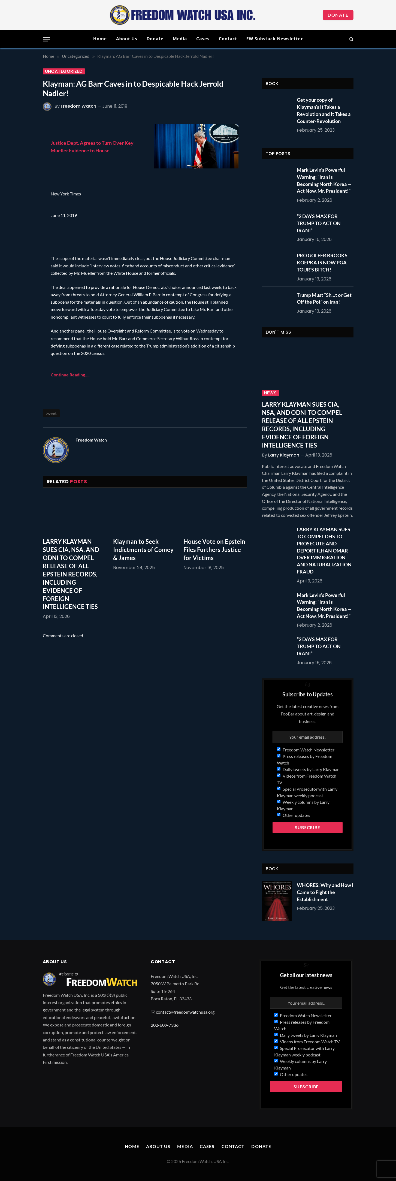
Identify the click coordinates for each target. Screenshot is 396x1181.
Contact (228, 39)
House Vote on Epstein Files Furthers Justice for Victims (214, 549)
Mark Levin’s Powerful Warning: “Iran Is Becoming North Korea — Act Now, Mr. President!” (324, 180)
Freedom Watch (78, 106)
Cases (203, 39)
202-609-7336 (165, 1025)
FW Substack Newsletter (274, 39)
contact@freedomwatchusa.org (185, 1011)
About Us (126, 39)
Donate (338, 14)
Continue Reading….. (70, 374)
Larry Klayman (283, 455)
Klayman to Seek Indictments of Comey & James (143, 549)
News (270, 393)
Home (100, 39)
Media (180, 39)
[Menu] (46, 39)
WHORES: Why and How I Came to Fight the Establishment (325, 892)
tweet (51, 413)
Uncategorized (64, 71)
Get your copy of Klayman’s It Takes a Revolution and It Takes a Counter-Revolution (323, 110)
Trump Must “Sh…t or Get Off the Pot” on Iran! (324, 298)
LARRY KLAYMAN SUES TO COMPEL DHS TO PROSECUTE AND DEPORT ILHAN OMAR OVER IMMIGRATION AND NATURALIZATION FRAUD (324, 550)
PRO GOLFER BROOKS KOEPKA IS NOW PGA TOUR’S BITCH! (322, 262)
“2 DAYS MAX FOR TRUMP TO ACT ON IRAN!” (319, 223)
